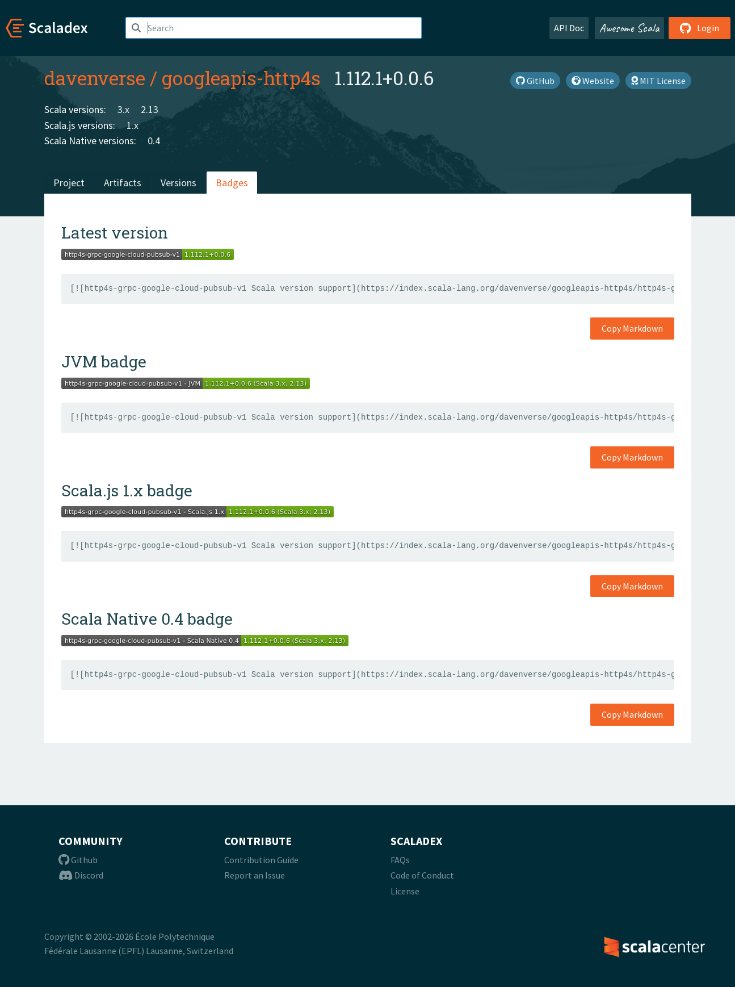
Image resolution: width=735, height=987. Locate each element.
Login (699, 28)
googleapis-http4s (241, 77)
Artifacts (122, 182)
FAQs (400, 859)
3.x (123, 109)
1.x (132, 125)
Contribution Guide (261, 859)
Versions (178, 182)
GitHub (535, 80)
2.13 (149, 109)
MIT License (658, 80)
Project (69, 182)
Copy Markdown (632, 328)
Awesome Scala (629, 27)
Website (593, 80)
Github (78, 859)
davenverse (94, 77)
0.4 (154, 140)
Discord (80, 875)
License (404, 891)
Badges (232, 182)
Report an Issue (254, 875)
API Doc (569, 28)
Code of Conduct (422, 875)
